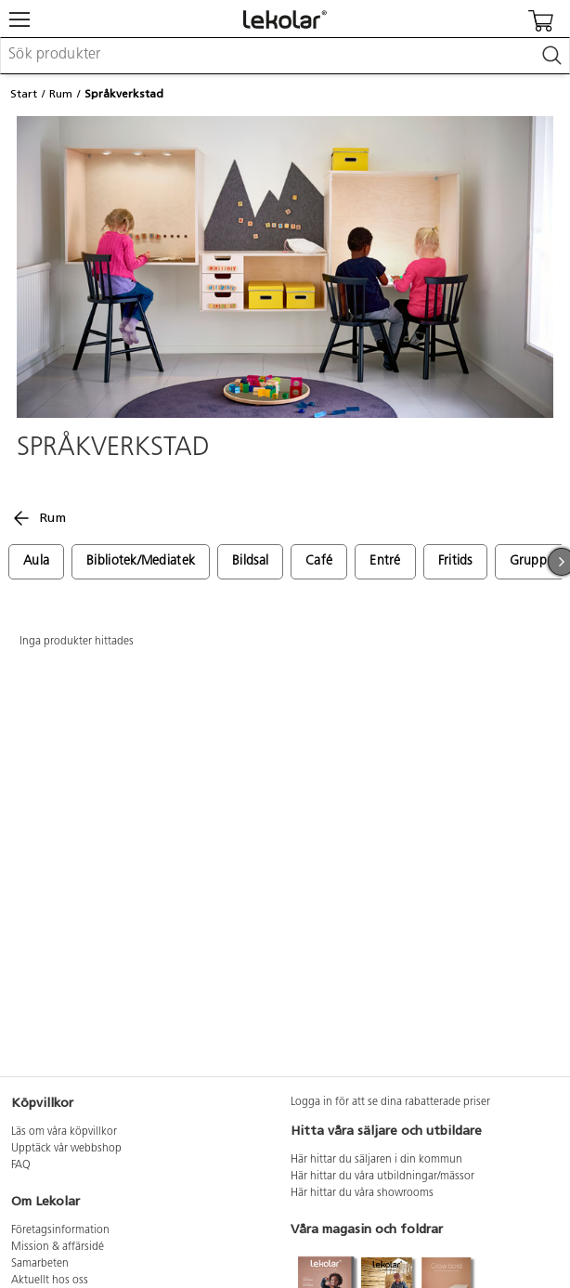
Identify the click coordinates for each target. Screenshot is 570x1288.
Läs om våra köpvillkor (64, 1132)
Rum (60, 93)
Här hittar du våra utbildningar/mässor (382, 1176)
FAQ (21, 1165)
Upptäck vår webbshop (66, 1148)
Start (23, 93)
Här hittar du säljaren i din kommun (376, 1159)
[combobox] (285, 55)
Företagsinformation (60, 1230)
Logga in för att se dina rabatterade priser (390, 1102)
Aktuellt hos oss (49, 1280)
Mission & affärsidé (57, 1247)
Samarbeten (40, 1263)
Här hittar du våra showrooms (362, 1193)
